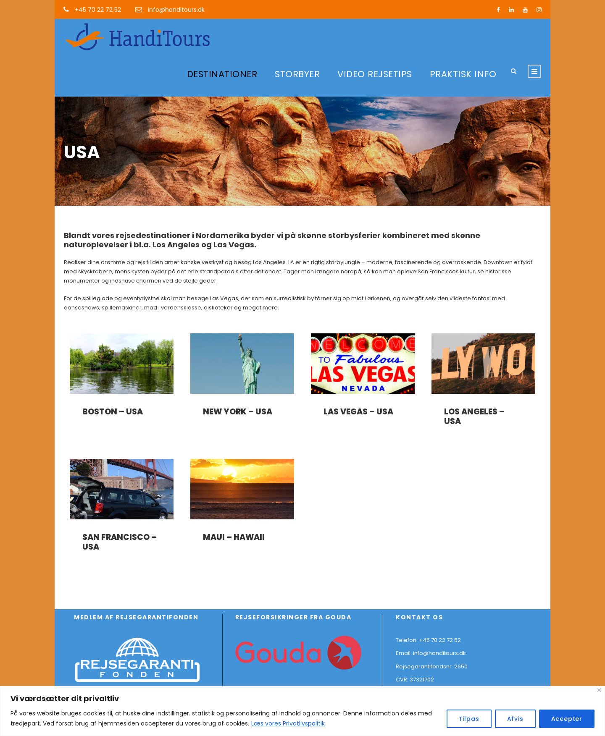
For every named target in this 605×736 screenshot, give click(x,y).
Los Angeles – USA (474, 416)
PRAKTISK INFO (463, 74)
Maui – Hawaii (234, 537)
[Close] (599, 690)
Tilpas (469, 719)
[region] (302, 711)
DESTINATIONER (222, 74)
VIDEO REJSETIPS (374, 74)
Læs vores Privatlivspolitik (288, 723)
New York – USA (237, 411)
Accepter (566, 719)
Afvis (515, 719)
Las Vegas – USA (358, 411)
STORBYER (297, 74)
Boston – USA (112, 411)
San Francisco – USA (119, 542)
